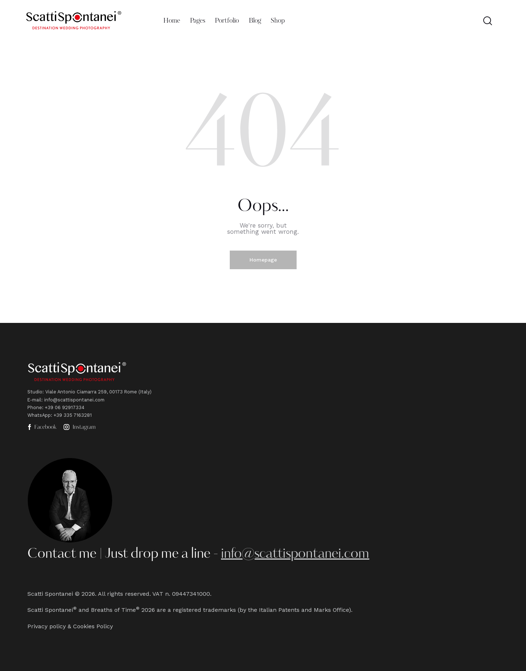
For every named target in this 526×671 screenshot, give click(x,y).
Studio (34, 391)
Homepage (263, 260)
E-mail (34, 400)
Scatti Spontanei (50, 593)
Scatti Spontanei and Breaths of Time (81, 609)
